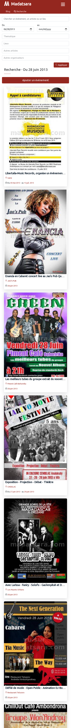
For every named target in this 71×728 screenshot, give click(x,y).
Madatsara (17, 3)
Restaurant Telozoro (14, 693)
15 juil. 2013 (29, 183)
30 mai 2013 (15, 183)
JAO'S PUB (10, 281)
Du (3, 25)
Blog (8, 11)
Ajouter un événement (35, 80)
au (38, 25)
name (8, 178)
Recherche (20, 11)
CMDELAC (10, 487)
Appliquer (61, 65)
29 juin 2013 (29, 492)
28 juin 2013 (13, 286)
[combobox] (35, 36)
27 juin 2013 (15, 492)
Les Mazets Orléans (14, 590)
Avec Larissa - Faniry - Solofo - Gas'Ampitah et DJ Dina (37, 585)
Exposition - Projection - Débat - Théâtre (29, 482)
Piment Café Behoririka (15, 384)
